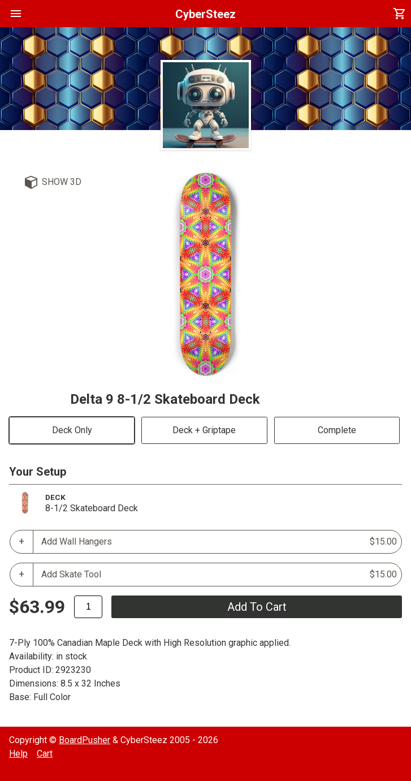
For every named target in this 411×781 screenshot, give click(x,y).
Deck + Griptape (204, 430)
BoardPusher (84, 740)
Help (18, 753)
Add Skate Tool (219, 574)
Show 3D (61, 181)
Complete (337, 430)
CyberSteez (205, 14)
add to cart (257, 607)
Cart (45, 753)
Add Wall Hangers (219, 541)
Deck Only (72, 430)
